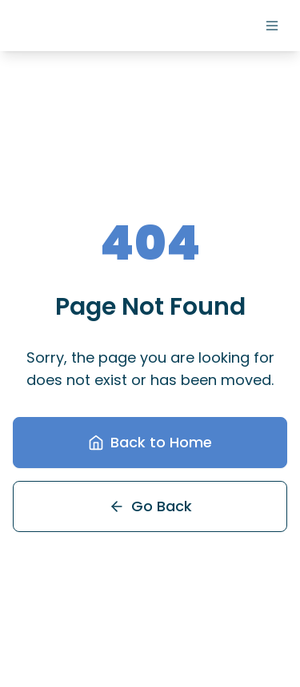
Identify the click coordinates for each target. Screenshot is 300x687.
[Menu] (272, 25)
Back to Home (150, 442)
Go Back (150, 506)
